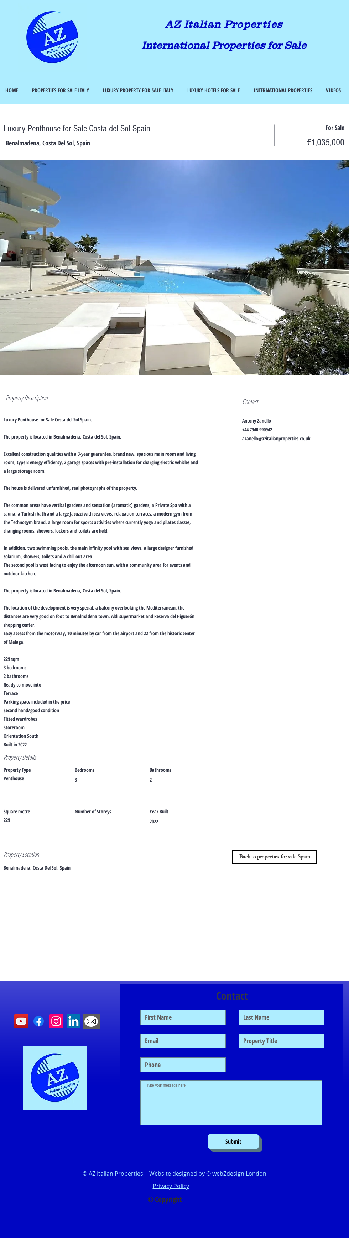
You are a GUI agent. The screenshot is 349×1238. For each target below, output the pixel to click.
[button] (174, 267)
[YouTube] (21, 1021)
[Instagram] (56, 1021)
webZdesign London (239, 1173)
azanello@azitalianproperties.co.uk (276, 438)
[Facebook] (39, 1021)
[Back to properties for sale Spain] (274, 857)
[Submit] (233, 1141)
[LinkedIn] (73, 1021)
